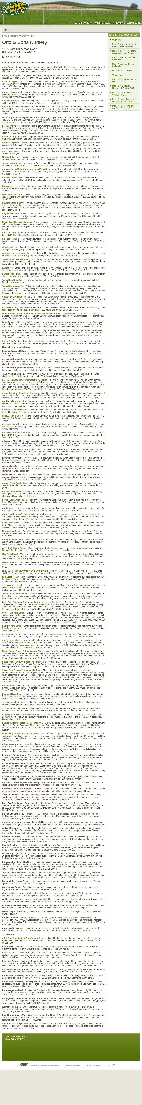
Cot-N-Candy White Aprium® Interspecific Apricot (26, 169)
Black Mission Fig (10, 239)
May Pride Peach (10, 554)
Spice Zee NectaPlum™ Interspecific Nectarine (24, 380)
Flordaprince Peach (11, 531)
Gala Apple (7, 107)
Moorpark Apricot (10, 157)
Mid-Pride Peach (10, 562)
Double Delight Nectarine (14, 401)
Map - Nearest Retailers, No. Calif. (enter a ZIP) (123, 100)
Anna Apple (7, 67)
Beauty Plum (8, 685)
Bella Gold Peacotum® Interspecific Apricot (23, 602)
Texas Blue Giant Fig (12, 280)
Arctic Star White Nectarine (15, 393)
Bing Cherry (8, 186)
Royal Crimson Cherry (13, 203)
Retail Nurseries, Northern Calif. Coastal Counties (124, 45)
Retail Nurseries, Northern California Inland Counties (124, 52)
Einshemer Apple (10, 101)
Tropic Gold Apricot (11, 163)
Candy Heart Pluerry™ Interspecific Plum (22, 640)
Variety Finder (102, 23)
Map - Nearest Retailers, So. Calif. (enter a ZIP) (123, 107)
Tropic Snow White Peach (14, 594)
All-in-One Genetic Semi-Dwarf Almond (21, 938)
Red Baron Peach (10, 577)
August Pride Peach (11, 483)
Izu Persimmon (9, 634)
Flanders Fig (8, 247)
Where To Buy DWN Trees (16, 1039)
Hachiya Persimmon (12, 626)
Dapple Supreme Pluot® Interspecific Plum (22, 723)
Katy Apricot (8, 149)
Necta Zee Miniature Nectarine (16, 416)
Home (6, 30)
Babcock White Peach (12, 491)
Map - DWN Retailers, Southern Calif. (122, 93)
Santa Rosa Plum (10, 702)
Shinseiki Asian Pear (12, 178)
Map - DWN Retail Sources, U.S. (124, 80)
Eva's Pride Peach (11, 523)
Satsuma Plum (9, 708)
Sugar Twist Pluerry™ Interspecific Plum (21, 662)
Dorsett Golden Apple (12, 92)
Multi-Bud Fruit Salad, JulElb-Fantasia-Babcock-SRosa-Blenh (31, 313)
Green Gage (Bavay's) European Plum (20, 222)
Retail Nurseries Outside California (123, 65)
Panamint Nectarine (11, 424)
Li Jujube (6, 330)
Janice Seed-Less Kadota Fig (16, 259)
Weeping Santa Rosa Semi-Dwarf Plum (20, 714)
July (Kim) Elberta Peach (14, 548)
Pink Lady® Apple (10, 126)
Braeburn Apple (9, 81)
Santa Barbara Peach (12, 585)
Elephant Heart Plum (12, 694)
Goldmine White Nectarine (14, 410)
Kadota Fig (7, 268)
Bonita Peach (8, 508)
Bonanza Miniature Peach (14, 500)
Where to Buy (83, 23)
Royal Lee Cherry (10, 213)
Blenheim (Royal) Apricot (14, 136)
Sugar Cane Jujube (11, 341)
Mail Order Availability (122, 71)
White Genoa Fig (10, 307)
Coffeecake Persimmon (13, 613)
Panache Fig (8, 274)
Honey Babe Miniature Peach (16, 539)
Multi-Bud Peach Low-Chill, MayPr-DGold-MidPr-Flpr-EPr (29, 571)
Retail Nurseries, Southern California (124, 58)
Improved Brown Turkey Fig (15, 253)
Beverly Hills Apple (11, 75)
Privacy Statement (94, 1065)
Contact (111, 1064)
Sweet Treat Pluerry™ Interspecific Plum (21, 670)
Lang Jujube (8, 322)
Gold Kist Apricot (10, 143)
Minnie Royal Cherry (12, 194)
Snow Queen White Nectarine (16, 432)
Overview (116, 40)
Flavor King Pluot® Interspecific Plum (20, 733)
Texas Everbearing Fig (13, 286)
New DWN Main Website (128, 23)
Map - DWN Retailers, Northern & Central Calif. (123, 87)
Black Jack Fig (9, 233)
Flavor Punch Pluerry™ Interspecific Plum (22, 651)
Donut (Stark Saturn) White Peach (18, 514)
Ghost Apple (8, 117)
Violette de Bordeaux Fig (14, 297)
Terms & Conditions (73, 1065)
